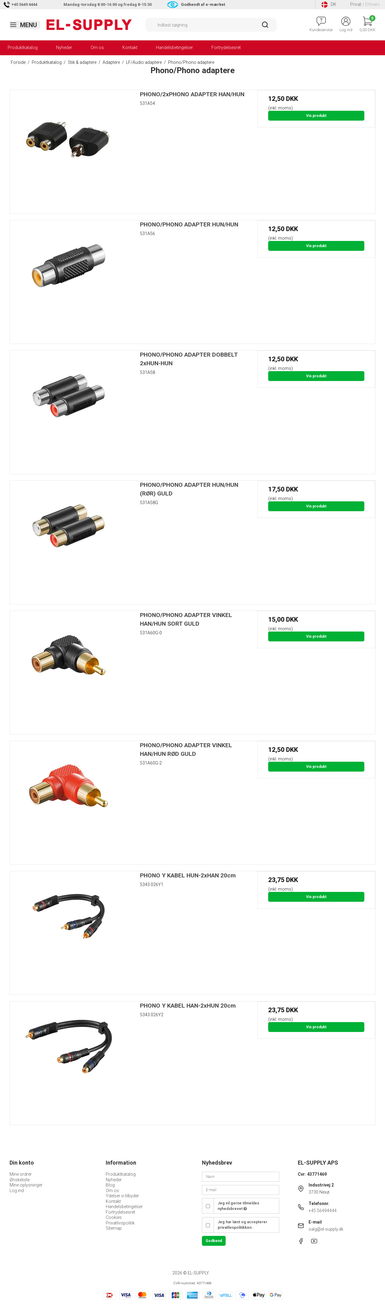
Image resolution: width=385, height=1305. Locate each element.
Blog (110, 1185)
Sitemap (114, 1228)
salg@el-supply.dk (326, 1229)
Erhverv (372, 4)
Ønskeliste (20, 1179)
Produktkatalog (23, 47)
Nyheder (64, 47)
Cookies (114, 1217)
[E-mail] (241, 1189)
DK (329, 5)
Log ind (17, 1190)
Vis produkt (316, 116)
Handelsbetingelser (174, 47)
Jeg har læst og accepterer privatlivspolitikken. (242, 1225)
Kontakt (129, 47)
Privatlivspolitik (120, 1222)
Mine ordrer (21, 1174)
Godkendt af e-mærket (203, 4)
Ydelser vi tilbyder (122, 1195)
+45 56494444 (323, 1210)
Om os (97, 47)
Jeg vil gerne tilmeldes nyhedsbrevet (238, 1206)
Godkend (214, 1241)
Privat (355, 4)
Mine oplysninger (26, 1185)
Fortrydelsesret (226, 47)
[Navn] (241, 1176)
